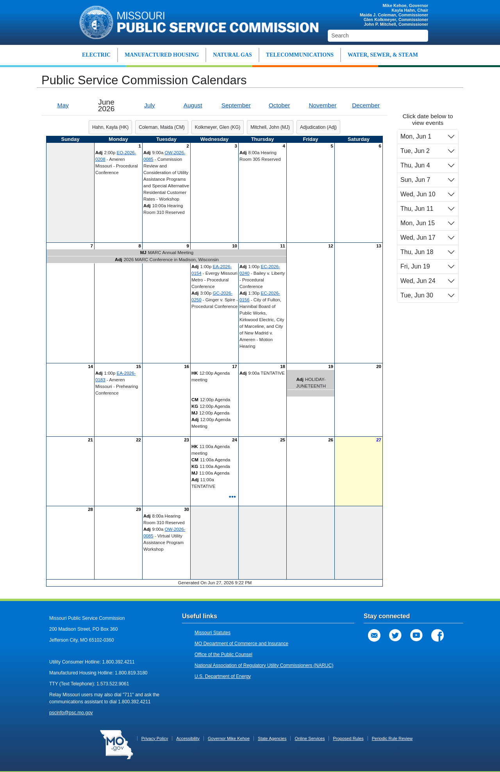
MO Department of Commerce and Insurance (241, 643)
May (63, 105)
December (366, 105)
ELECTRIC (96, 55)
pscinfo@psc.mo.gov (71, 712)
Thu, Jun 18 (417, 252)
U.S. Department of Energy (223, 676)
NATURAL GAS (232, 55)
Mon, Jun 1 (415, 136)
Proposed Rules (348, 738)
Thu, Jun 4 (415, 165)
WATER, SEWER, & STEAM (383, 55)
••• (232, 496)
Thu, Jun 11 (417, 208)
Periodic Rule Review (392, 738)
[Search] (378, 36)
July (149, 105)
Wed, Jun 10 (418, 194)
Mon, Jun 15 (417, 223)
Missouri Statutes (212, 632)
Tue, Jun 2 (415, 151)
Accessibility (188, 738)
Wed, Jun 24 (418, 280)
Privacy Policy (154, 738)
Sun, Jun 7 (415, 179)
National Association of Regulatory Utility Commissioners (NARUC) (264, 665)
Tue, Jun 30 (416, 295)
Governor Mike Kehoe (229, 738)
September (236, 105)
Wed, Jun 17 (418, 237)
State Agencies (272, 738)
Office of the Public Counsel (223, 654)
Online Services (310, 738)
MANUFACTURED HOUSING (162, 55)
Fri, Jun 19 (415, 266)
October (279, 105)
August (193, 105)
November (322, 105)
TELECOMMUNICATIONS (300, 55)
